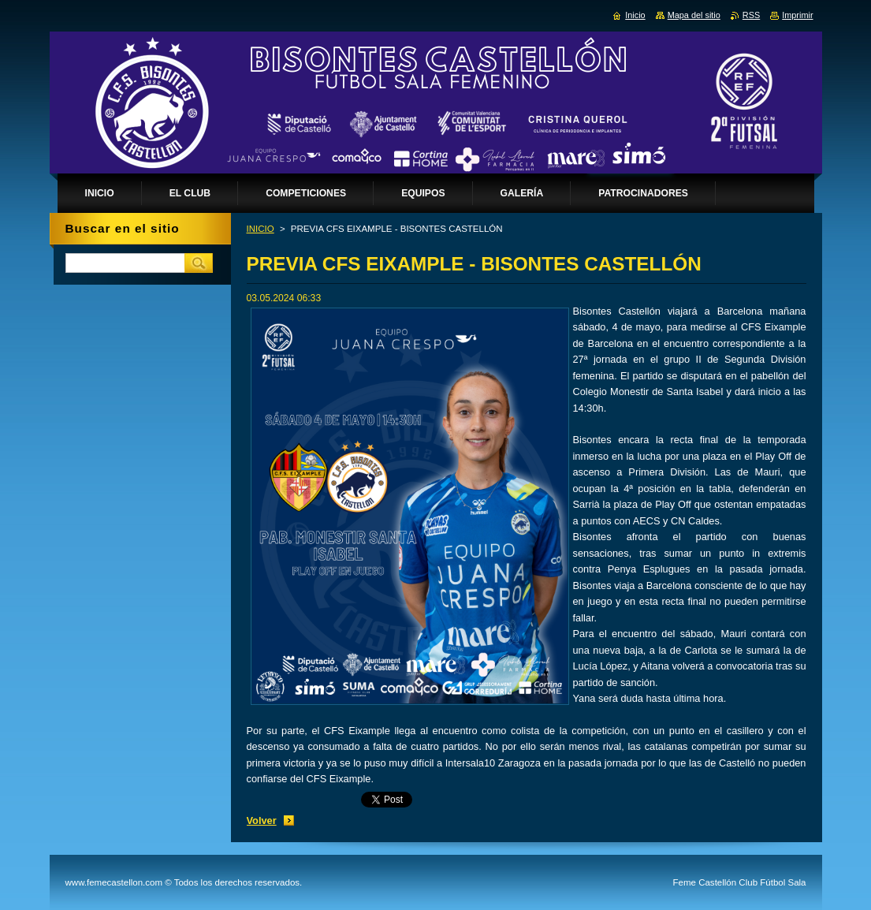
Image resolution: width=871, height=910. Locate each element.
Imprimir (797, 15)
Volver (262, 820)
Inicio (635, 15)
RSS (751, 15)
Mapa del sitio (694, 15)
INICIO (260, 228)
